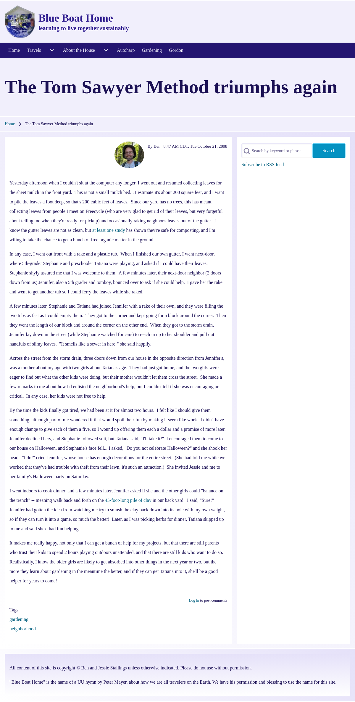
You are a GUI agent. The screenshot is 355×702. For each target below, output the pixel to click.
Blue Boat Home (75, 18)
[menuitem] (14, 50)
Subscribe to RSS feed (262, 164)
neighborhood (22, 628)
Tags (13, 609)
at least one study (108, 230)
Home (10, 124)
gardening (18, 619)
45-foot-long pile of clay (128, 500)
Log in (194, 600)
